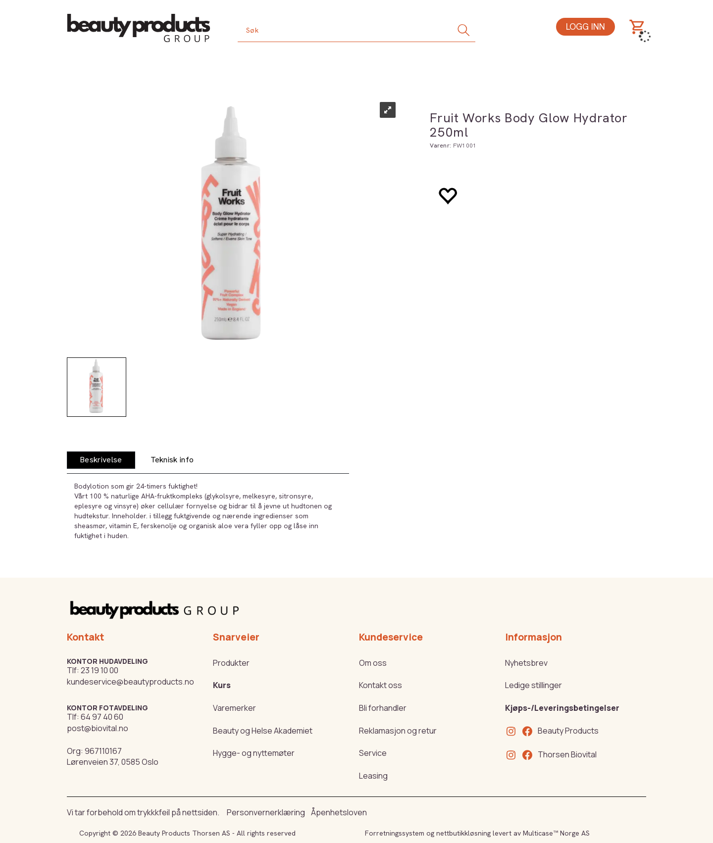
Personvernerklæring (266, 812)
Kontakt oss (380, 685)
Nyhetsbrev (526, 662)
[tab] (101, 460)
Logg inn (585, 26)
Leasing (373, 775)
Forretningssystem (394, 833)
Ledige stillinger (533, 685)
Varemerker (234, 707)
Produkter (231, 662)
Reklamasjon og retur (398, 730)
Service (373, 752)
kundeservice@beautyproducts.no (130, 681)
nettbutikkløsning (463, 833)
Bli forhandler (383, 707)
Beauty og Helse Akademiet (262, 730)
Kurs (222, 685)
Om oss (373, 662)
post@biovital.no (97, 728)
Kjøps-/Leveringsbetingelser (562, 707)
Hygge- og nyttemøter (254, 752)
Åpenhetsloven (339, 812)
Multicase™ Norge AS (556, 833)
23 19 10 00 (99, 670)
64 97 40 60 (102, 716)
